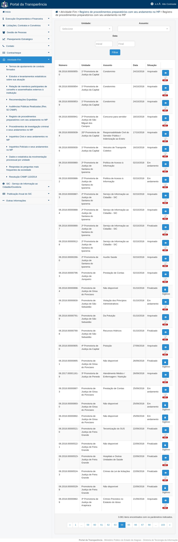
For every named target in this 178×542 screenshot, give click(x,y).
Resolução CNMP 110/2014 (21, 176)
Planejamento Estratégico (26, 39)
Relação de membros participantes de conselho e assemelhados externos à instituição (26, 89)
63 (115, 525)
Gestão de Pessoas (26, 32)
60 (94, 525)
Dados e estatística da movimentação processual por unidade (26, 158)
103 (163, 525)
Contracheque (26, 52)
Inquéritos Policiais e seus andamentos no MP (27, 148)
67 (142, 525)
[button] (86, 29)
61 (101, 525)
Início (7, 12)
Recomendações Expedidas (21, 99)
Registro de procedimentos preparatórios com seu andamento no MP (27, 118)
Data (115, 36)
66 (135, 525)
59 (88, 525)
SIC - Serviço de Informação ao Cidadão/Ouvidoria (26, 185)
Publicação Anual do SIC (26, 193)
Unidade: (86, 23)
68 (149, 525)
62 (108, 525)
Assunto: (144, 23)
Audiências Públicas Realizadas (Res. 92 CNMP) (26, 108)
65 (129, 525)
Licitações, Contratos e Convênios (26, 25)
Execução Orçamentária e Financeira (26, 18)
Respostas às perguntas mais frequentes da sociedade (22, 168)
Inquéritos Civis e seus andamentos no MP (27, 138)
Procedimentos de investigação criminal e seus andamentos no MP (27, 128)
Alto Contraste (169, 4)
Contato (26, 46)
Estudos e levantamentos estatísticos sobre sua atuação (26, 78)
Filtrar (115, 52)
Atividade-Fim (26, 59)
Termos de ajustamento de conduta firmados (25, 68)
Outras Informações (26, 200)
